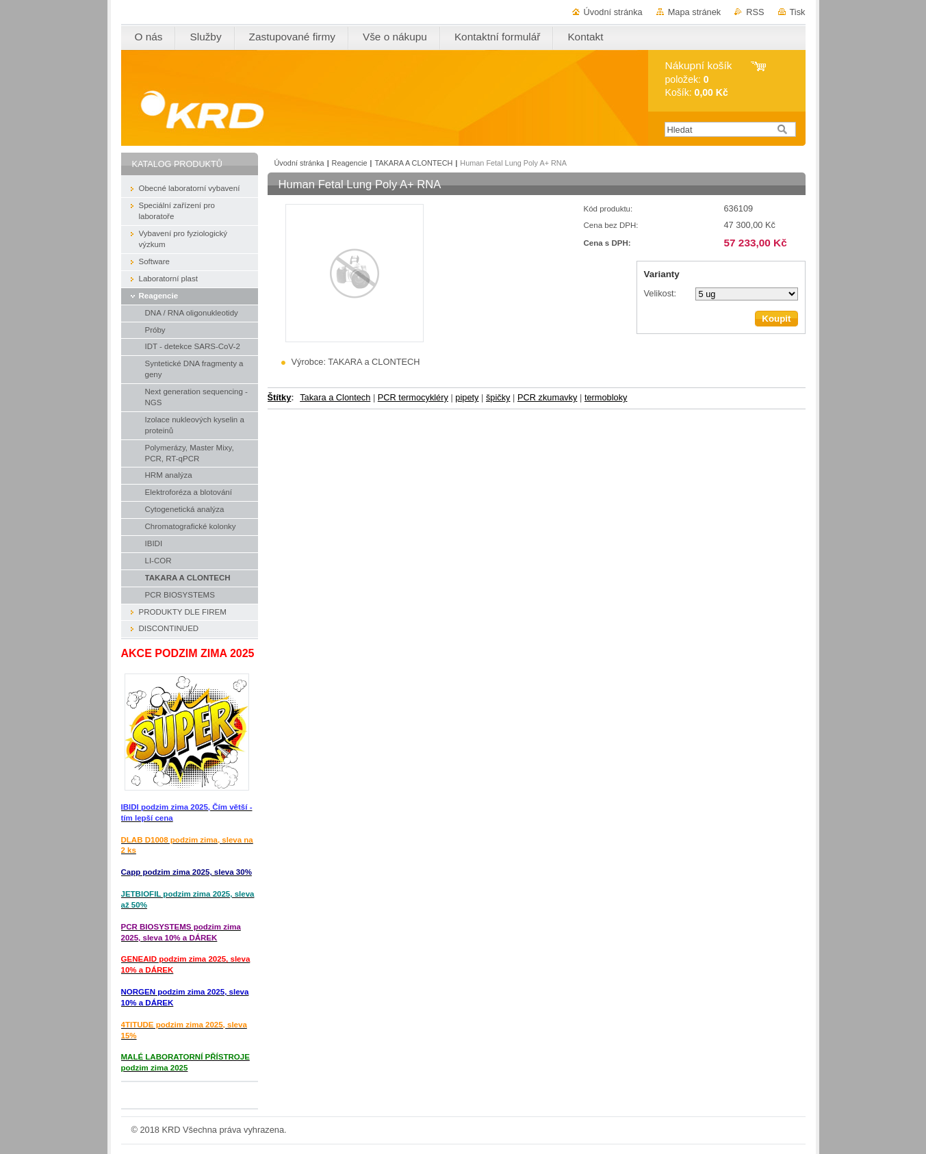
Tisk (798, 12)
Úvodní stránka (613, 12)
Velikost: (660, 293)
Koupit (776, 318)
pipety (466, 397)
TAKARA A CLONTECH (413, 163)
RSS (755, 12)
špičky (498, 397)
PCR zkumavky (547, 397)
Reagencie (350, 163)
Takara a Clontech (335, 397)
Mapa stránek (694, 12)
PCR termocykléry (413, 397)
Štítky (280, 397)
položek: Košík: (698, 79)
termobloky (606, 397)
